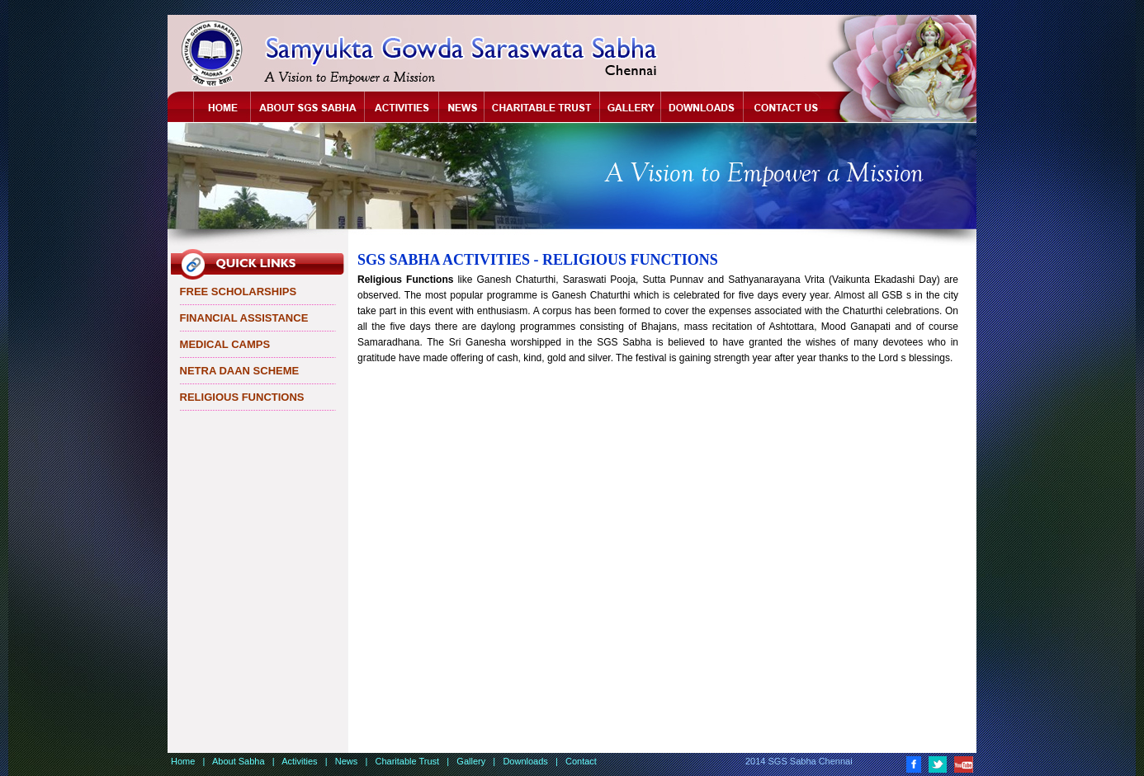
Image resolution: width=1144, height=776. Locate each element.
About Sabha (308, 107)
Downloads (702, 107)
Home (222, 107)
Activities (402, 107)
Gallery (630, 107)
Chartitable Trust (542, 107)
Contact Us (790, 107)
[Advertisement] (657, 557)
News (462, 107)
